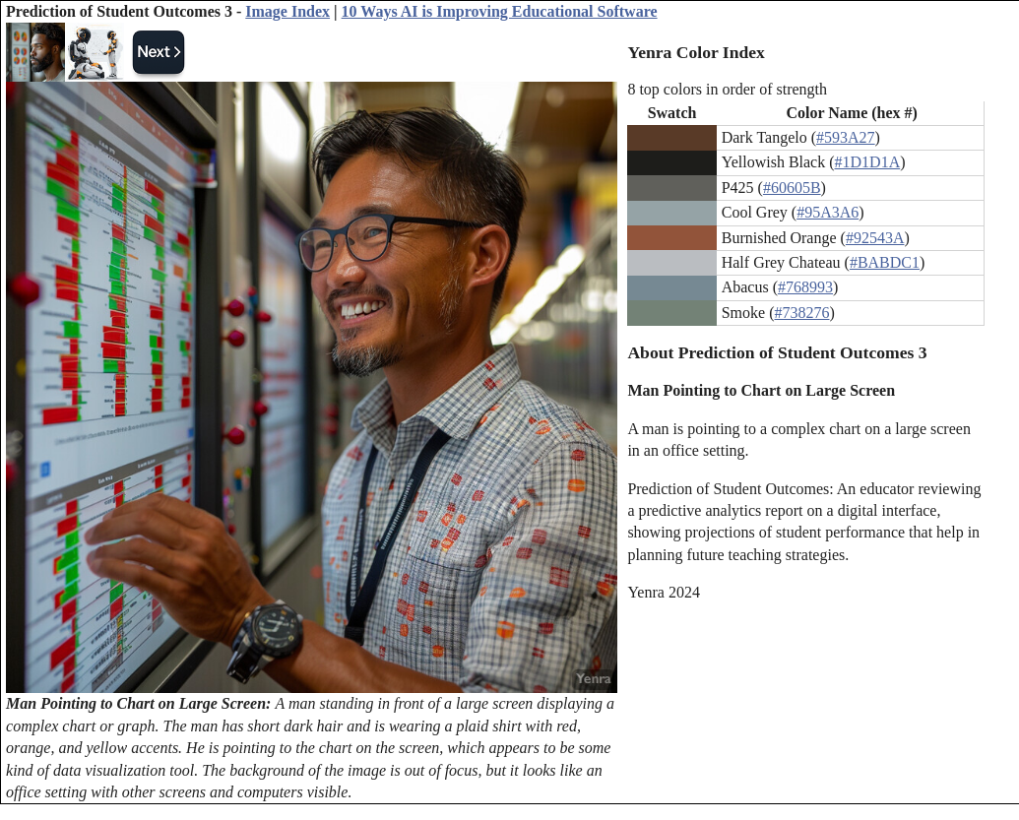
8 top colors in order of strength (727, 89)
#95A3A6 (827, 212)
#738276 (801, 312)
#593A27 (845, 137)
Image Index (287, 11)
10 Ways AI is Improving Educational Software (500, 11)
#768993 (805, 287)
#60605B (792, 187)
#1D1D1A (868, 162)
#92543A (875, 237)
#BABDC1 (885, 262)
